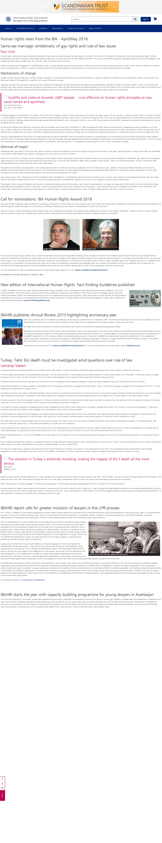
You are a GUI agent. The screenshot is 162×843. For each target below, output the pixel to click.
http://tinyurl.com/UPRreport (34, 580)
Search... (77, 19)
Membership (57, 28)
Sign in (145, 19)
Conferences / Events (75, 28)
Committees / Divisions (24, 28)
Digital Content (95, 28)
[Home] (29, 19)
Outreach (42, 28)
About (8, 28)
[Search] (135, 19)
